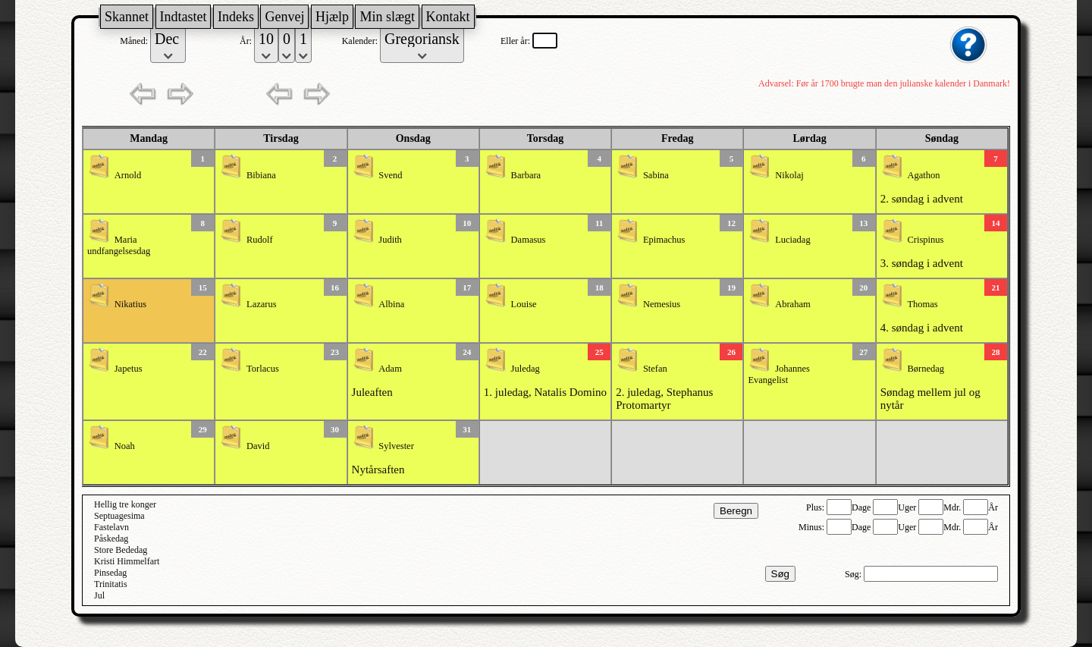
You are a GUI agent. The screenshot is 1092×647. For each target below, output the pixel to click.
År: (247, 41)
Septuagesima (119, 515)
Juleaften (372, 392)
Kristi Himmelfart (126, 561)
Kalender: (361, 41)
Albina (391, 304)
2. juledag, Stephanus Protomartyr (664, 398)
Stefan (655, 368)
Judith (390, 239)
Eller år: (516, 41)
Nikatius (130, 304)
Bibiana (261, 175)
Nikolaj (789, 175)
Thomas (922, 304)
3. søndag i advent (921, 263)
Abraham (793, 304)
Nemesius (661, 304)
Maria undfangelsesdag (118, 245)
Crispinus (925, 239)
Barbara (526, 175)
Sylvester (396, 446)
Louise (524, 304)
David (258, 446)
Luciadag (793, 239)
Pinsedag (110, 572)
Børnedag (925, 368)
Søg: (854, 574)
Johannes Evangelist (779, 374)
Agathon (923, 175)
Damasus (528, 239)
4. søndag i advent (921, 328)
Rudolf (259, 239)
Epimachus (664, 239)
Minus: (813, 527)
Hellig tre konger (125, 504)
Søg (780, 573)
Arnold (128, 175)
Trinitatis (110, 584)
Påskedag (111, 538)
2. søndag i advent (921, 199)
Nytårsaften (378, 469)
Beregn (736, 511)
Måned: (135, 41)
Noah (125, 446)
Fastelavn (111, 527)
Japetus (129, 368)
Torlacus (262, 368)
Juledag (525, 368)
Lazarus (261, 304)
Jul (99, 595)
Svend (390, 175)
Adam (390, 368)
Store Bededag (120, 550)
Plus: (816, 507)
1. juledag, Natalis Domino (545, 392)
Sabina (656, 175)
